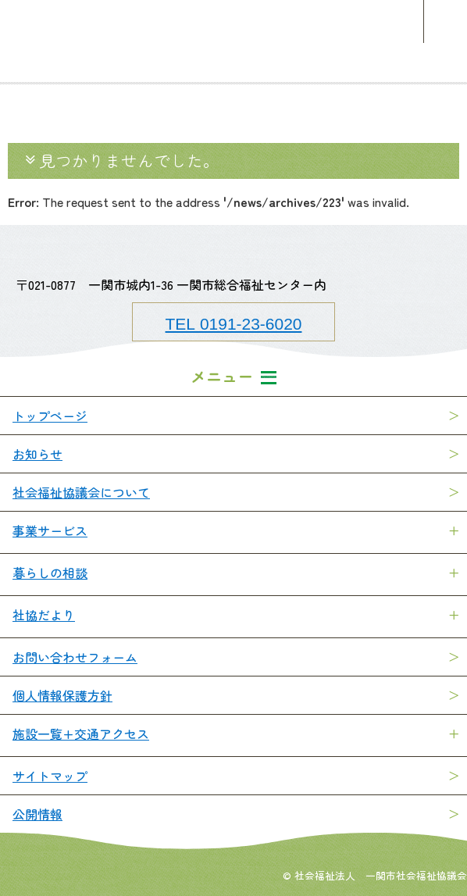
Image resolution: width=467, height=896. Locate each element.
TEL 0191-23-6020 (234, 322)
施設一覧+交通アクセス (80, 733)
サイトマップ (49, 775)
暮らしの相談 (49, 572)
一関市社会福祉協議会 (233, 21)
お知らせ (37, 453)
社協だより (43, 614)
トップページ (49, 415)
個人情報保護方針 (62, 695)
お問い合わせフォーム (74, 657)
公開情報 (37, 814)
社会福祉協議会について (81, 492)
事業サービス (49, 530)
